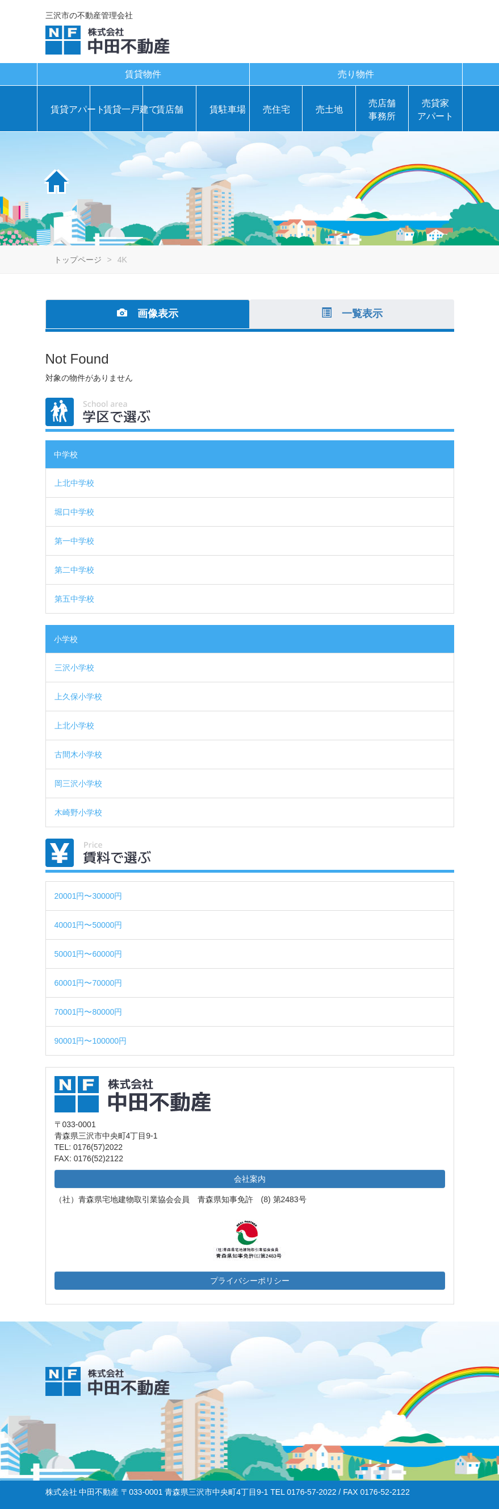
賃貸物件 (143, 74)
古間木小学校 (78, 754)
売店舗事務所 (382, 109)
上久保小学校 (78, 696)
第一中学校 (74, 540)
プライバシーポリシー (250, 1280)
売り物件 (356, 74)
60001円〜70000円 (88, 982)
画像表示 (147, 313)
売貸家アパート (435, 109)
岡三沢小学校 (78, 783)
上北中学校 (74, 482)
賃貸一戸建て (120, 109)
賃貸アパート (67, 109)
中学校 (66, 454)
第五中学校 (74, 598)
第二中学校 (74, 569)
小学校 (66, 639)
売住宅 (276, 109)
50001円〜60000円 (88, 953)
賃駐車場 (226, 109)
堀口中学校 (74, 511)
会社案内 (250, 1178)
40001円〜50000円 (88, 924)
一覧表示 (352, 313)
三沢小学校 (74, 667)
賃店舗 (169, 109)
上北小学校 (74, 725)
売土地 (329, 109)
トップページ (78, 259)
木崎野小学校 (78, 812)
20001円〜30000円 (88, 896)
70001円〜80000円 (88, 1011)
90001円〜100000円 (90, 1040)
